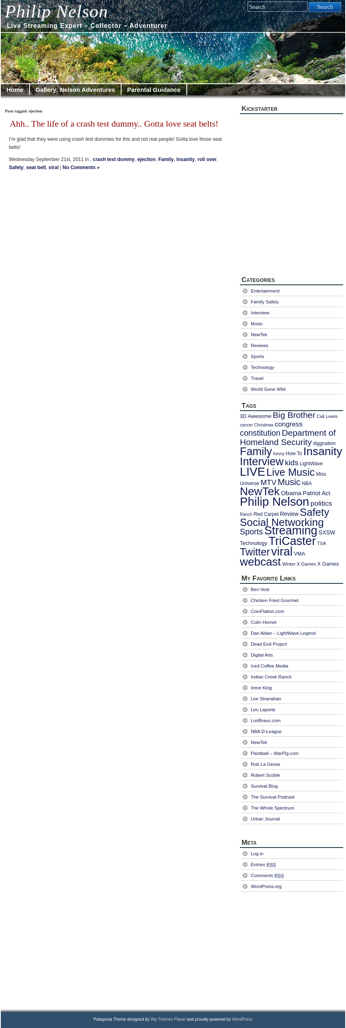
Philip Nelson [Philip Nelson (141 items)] (274, 501)
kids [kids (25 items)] (291, 462)
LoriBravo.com (266, 720)
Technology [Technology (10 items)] (253, 543)
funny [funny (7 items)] (278, 453)
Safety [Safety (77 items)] (314, 512)
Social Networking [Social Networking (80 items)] (282, 522)
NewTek (259, 334)
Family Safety (265, 301)
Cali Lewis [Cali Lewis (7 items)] (326, 416)
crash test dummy (114, 159)
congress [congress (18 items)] (288, 424)
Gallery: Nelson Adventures (75, 89)
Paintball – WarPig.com (275, 753)
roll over (206, 159)
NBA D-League (266, 731)
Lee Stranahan (266, 698)
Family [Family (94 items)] (256, 451)
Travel (257, 378)
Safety (16, 167)
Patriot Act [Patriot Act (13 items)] (316, 493)
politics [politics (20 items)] (321, 503)
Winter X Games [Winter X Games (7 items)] (299, 564)
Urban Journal (265, 818)
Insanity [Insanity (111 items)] (322, 451)
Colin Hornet (263, 622)
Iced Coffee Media (269, 665)
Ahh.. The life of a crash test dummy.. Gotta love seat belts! (114, 124)
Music (257, 323)
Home (14, 89)
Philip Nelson (56, 11)
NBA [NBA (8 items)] (307, 483)
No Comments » (81, 167)
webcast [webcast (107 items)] (260, 561)
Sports (257, 356)
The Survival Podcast (273, 797)
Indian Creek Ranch (271, 676)
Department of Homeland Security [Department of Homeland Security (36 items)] (288, 437)
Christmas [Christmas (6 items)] (263, 424)
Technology (262, 367)
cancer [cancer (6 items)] (246, 424)
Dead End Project (269, 644)
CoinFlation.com (267, 611)
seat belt (36, 167)
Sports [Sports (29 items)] (251, 531)
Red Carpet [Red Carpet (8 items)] (266, 514)
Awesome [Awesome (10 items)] (259, 416)
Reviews (259, 345)
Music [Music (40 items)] (289, 482)
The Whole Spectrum (272, 807)
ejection (146, 159)
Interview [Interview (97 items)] (262, 462)
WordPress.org (266, 886)
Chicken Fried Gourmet (275, 600)
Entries (263, 864)
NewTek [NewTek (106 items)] (260, 491)
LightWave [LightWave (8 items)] (311, 463)
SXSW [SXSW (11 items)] (326, 532)
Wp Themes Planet (168, 1019)
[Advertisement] (292, 949)
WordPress (242, 1019)
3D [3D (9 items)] (243, 416)
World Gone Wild (268, 389)
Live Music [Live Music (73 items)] (291, 472)
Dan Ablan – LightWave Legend (283, 633)
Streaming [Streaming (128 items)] (290, 530)
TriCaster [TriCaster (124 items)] (292, 540)
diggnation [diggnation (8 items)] (324, 443)
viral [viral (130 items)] (282, 551)
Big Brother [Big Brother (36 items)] (294, 415)
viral (54, 167)
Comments (267, 875)
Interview (260, 312)
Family (166, 159)
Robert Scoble (265, 775)
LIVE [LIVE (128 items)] (252, 471)
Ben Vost (260, 589)
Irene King (261, 687)
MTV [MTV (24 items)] (268, 482)
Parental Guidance (154, 89)
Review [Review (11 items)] (289, 514)
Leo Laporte (263, 709)
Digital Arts (262, 655)
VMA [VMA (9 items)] (299, 554)
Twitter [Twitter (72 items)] (255, 551)
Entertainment (265, 290)
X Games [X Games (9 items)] (328, 564)
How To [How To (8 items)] (294, 453)
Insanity (185, 159)
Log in (257, 853)
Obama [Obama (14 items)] (291, 493)
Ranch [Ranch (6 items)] (246, 514)
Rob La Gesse (265, 764)
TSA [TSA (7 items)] (321, 543)
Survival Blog (264, 786)
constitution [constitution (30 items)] (260, 432)
